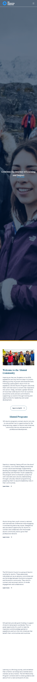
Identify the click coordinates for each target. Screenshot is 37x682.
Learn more (7, 537)
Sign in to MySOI (18, 408)
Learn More (7, 486)
